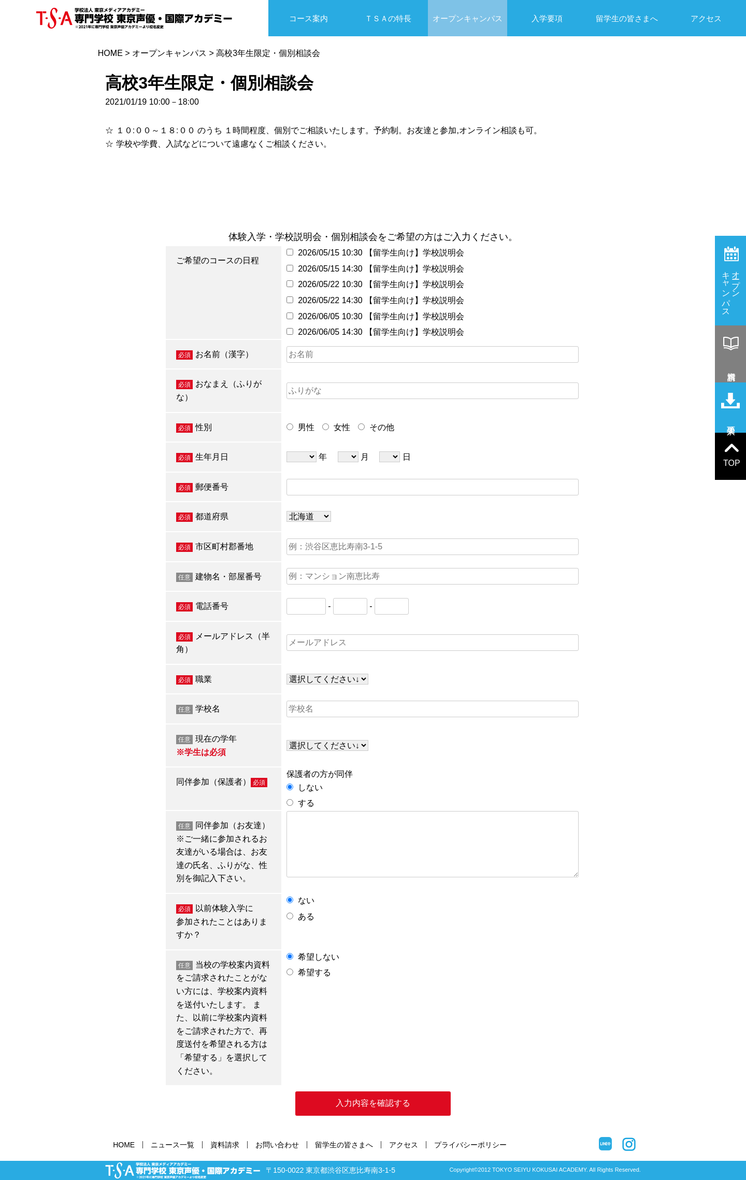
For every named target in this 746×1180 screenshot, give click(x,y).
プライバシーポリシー (470, 1145)
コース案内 (308, 18)
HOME (110, 53)
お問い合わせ (277, 1145)
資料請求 (224, 1145)
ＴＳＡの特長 (388, 18)
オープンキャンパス (468, 18)
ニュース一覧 (172, 1145)
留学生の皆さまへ (627, 18)
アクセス (706, 18)
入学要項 (547, 18)
